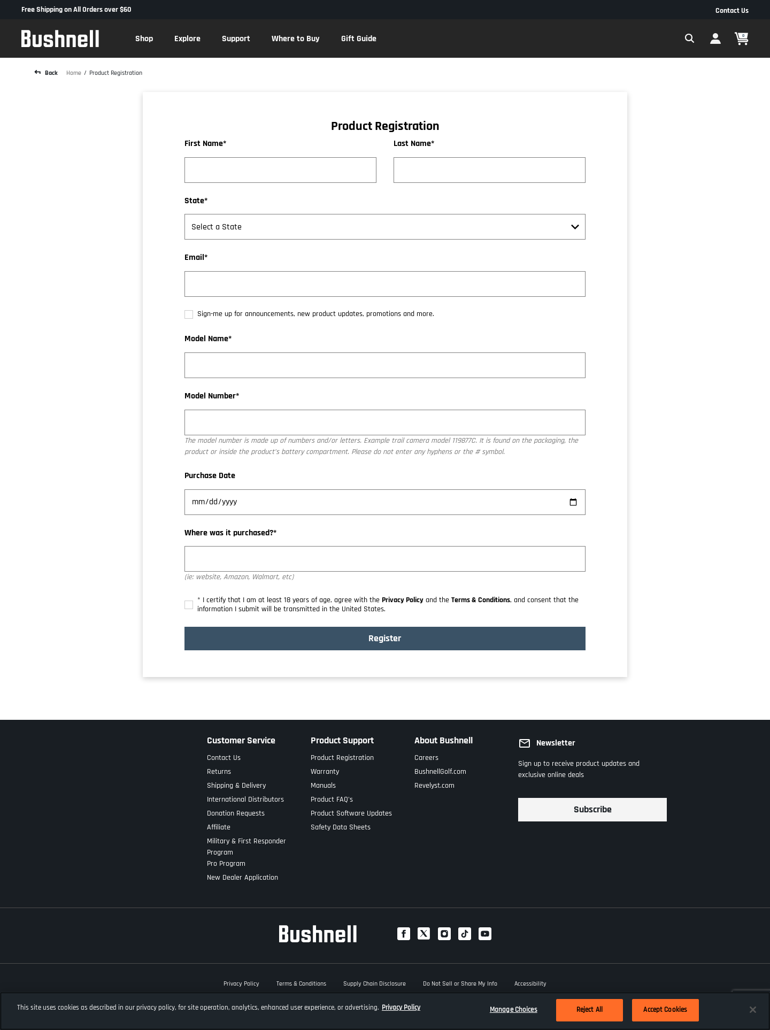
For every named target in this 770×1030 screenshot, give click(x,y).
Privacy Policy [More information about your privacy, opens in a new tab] (401, 1007)
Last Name (412, 144)
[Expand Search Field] (689, 38)
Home (73, 73)
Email (194, 258)
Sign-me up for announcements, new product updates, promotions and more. (315, 314)
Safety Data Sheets (341, 825)
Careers (426, 755)
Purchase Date (209, 476)
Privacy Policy (403, 600)
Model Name (206, 339)
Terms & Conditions (480, 600)
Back (50, 73)
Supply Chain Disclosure (374, 982)
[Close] (753, 1009)
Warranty (325, 769)
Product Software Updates (351, 811)
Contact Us (732, 11)
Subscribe (593, 809)
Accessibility (530, 982)
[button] (144, 38)
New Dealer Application (242, 875)
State (194, 201)
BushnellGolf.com (440, 769)
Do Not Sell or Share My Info (460, 982)
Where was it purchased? (228, 533)
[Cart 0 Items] (742, 38)
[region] (385, 1011)
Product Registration (115, 73)
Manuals (323, 783)
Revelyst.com (434, 783)
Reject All (589, 1009)
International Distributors (245, 797)
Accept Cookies (665, 1009)
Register (384, 638)
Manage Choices (513, 1009)
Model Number (210, 396)
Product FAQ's (332, 797)
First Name (203, 144)
